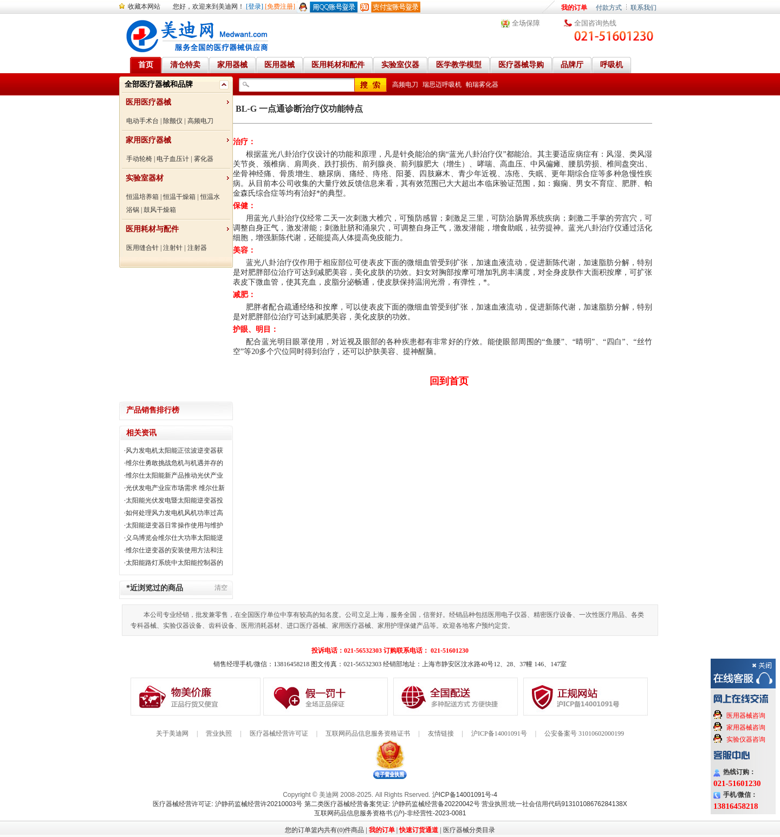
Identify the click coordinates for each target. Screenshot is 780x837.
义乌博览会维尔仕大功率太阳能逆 (174, 538)
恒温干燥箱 (179, 197)
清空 (220, 587)
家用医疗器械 (148, 140)
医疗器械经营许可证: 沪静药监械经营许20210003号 (227, 804)
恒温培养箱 (142, 197)
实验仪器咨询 (745, 739)
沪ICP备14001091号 (499, 733)
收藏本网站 (144, 6)
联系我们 (643, 7)
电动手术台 (142, 121)
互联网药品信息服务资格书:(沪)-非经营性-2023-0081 (390, 813)
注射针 (173, 248)
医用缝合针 (142, 248)
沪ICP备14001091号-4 (464, 795)
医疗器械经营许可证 (279, 733)
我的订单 (574, 7)
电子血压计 (173, 159)
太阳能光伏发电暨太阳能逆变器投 (174, 500)
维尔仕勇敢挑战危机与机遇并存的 (174, 463)
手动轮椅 (139, 159)
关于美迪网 (172, 733)
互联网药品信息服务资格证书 (368, 733)
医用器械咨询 (745, 715)
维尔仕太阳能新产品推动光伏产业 (174, 475)
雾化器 (203, 159)
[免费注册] (280, 6)
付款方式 (609, 7)
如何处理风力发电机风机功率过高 (174, 513)
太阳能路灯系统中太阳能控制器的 (174, 562)
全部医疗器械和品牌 (159, 84)
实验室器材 (145, 178)
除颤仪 (173, 121)
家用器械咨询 (745, 727)
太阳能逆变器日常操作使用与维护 (174, 525)
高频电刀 (200, 121)
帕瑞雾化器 (482, 84)
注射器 (197, 248)
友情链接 (441, 733)
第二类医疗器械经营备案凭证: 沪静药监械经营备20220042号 (392, 804)
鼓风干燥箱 (160, 210)
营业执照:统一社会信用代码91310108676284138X (554, 804)
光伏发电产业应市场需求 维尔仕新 (175, 488)
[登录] (254, 6)
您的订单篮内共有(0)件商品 (324, 830)
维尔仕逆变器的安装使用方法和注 (174, 550)
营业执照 (219, 733)
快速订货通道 (418, 830)
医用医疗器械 (148, 102)
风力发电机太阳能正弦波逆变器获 (174, 450)
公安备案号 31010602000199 (584, 733)
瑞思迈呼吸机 (441, 84)
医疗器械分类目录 (469, 830)
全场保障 (526, 23)
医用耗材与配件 (152, 229)
